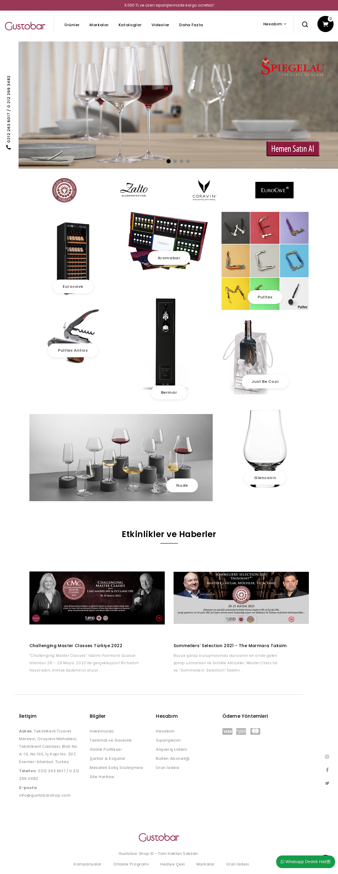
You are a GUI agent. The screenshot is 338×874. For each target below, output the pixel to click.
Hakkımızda (102, 731)
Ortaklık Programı (131, 864)
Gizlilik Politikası (106, 749)
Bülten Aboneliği (173, 758)
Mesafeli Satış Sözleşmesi (116, 767)
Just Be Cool (265, 381)
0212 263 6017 (51, 771)
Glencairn (265, 478)
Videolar (160, 25)
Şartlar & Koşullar (108, 758)
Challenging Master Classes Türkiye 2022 (76, 646)
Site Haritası (102, 777)
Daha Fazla (191, 25)
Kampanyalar (88, 864)
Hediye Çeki (172, 864)
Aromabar (169, 258)
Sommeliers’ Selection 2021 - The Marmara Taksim (230, 646)
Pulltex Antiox (73, 350)
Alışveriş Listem (171, 749)
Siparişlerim (168, 740)
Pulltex (265, 297)
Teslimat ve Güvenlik (111, 740)
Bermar (169, 392)
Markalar (99, 25)
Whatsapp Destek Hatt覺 (306, 861)
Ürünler (72, 25)
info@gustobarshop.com (45, 795)
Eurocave (73, 286)
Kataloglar (130, 25)
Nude (182, 485)
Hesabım (165, 731)
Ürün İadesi (167, 767)
